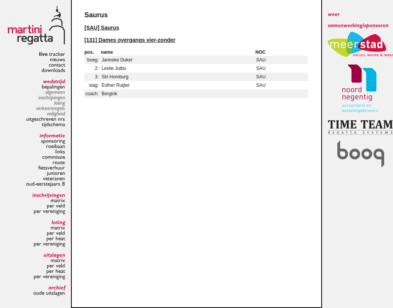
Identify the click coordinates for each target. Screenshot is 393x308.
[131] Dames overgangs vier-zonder (129, 40)
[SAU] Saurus (101, 28)
